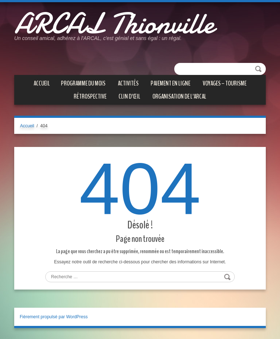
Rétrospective (90, 96)
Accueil (42, 83)
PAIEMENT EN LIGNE (170, 83)
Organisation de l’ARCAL (179, 96)
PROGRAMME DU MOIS (83, 83)
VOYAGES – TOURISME (224, 83)
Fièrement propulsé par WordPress (54, 316)
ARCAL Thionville (114, 23)
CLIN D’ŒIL (129, 96)
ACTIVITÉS (128, 83)
